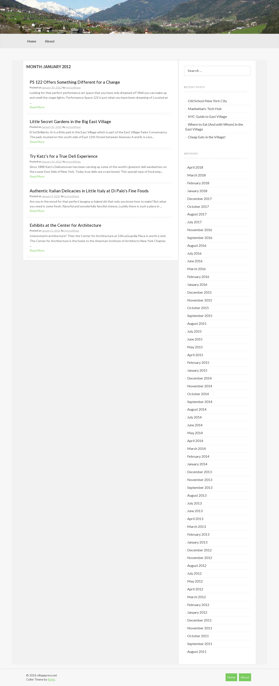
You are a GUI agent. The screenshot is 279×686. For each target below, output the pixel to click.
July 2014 (194, 417)
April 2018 (195, 167)
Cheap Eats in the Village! (207, 137)
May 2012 (195, 581)
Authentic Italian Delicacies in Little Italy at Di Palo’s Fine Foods (89, 190)
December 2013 (199, 472)
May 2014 (195, 433)
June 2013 (194, 511)
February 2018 (198, 183)
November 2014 (199, 386)
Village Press (45, 16)
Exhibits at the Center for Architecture (65, 225)
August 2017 (196, 214)
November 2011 (199, 628)
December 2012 (199, 550)
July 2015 (194, 331)
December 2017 (199, 198)
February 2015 (198, 362)
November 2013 (199, 480)
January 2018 (197, 191)
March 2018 (196, 175)
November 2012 (199, 558)
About (50, 41)
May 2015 (195, 347)
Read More (37, 107)
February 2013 (198, 534)
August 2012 (196, 565)
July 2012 (194, 573)
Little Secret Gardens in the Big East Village (70, 121)
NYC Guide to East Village (207, 116)
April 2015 (195, 355)
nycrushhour (73, 87)
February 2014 (198, 456)
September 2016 (199, 237)
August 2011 (196, 651)
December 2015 (199, 292)
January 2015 (197, 370)
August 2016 (196, 245)
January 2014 (197, 464)
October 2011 (198, 636)
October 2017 (198, 206)
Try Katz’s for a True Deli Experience (64, 156)
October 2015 (198, 308)
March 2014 (196, 448)
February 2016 (198, 276)
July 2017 (194, 222)
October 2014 (198, 394)
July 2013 (194, 503)
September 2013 (199, 487)
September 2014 (199, 402)
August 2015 (196, 323)
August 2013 (196, 495)
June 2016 (194, 261)
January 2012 (197, 612)
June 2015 (194, 339)
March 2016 (196, 269)
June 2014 (194, 425)
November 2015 (199, 300)
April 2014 (195, 441)
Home (31, 41)
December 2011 (199, 620)
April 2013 (195, 519)
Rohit (51, 679)
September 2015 (199, 315)
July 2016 (194, 253)
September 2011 (199, 644)
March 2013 (196, 526)
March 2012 (196, 597)
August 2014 (196, 409)
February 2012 (198, 605)
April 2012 (195, 589)
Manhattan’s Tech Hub (205, 109)
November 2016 (199, 230)
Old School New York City (207, 101)
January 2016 (197, 284)
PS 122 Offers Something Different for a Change (75, 82)
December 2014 (199, 378)
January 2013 (197, 542)
